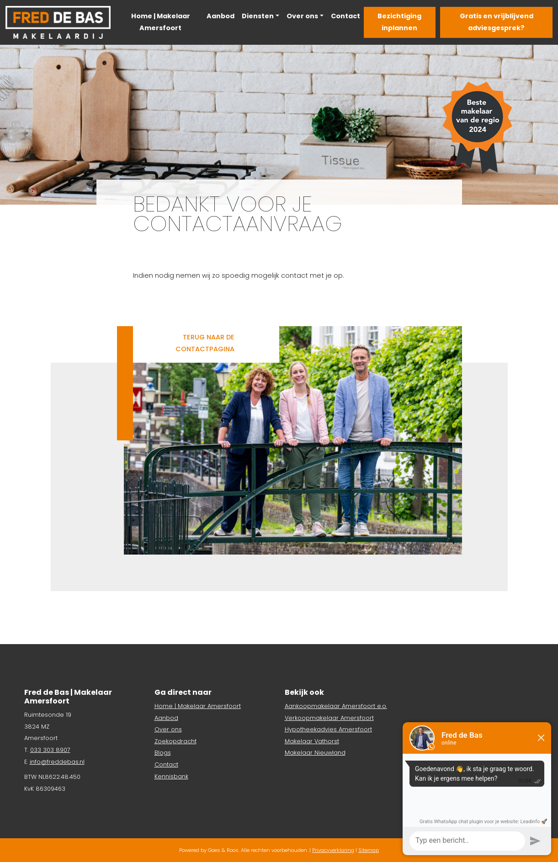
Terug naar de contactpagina (204, 343)
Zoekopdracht (175, 741)
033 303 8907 (50, 750)
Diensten (258, 16)
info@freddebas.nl (57, 762)
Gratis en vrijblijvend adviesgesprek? (496, 21)
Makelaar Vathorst (312, 741)
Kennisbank (171, 776)
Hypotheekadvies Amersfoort (328, 729)
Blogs (162, 752)
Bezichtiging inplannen (399, 21)
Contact (345, 16)
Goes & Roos (223, 850)
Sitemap (368, 850)
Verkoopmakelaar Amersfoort (329, 718)
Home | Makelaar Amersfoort (160, 21)
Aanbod (220, 16)
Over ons (302, 16)
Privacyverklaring (333, 850)
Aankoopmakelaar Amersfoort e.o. (336, 706)
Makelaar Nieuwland (315, 752)
